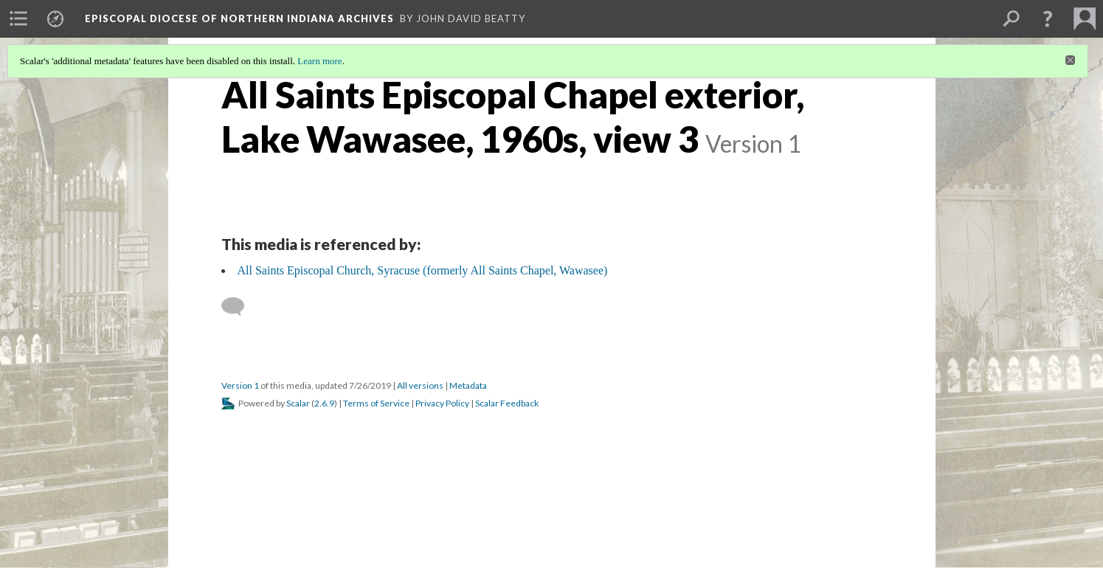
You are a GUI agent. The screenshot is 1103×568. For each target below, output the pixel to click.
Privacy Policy (442, 403)
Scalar (298, 403)
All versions (420, 385)
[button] (1047, 18)
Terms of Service (376, 403)
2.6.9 (324, 403)
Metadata (468, 385)
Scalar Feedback (507, 403)
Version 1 (240, 385)
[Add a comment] (239, 306)
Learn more (319, 60)
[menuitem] (18, 18)
